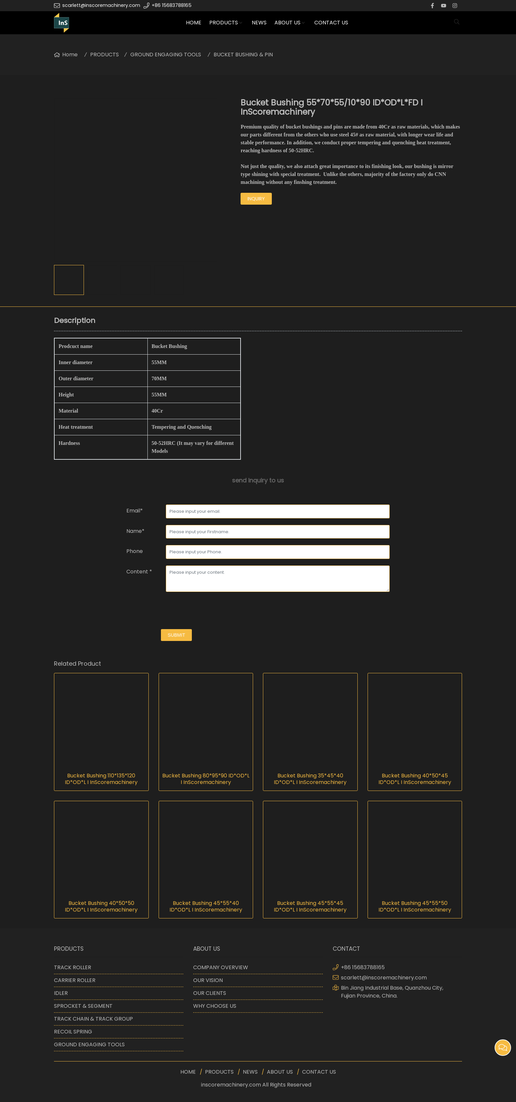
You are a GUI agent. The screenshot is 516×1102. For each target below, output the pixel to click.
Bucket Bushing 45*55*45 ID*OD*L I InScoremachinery (310, 906)
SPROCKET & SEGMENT (83, 1006)
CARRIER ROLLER (74, 980)
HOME (193, 22)
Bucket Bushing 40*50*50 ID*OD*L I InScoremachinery (101, 906)
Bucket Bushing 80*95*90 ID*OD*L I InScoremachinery (205, 779)
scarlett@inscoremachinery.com (101, 5)
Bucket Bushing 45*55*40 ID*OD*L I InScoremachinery (205, 906)
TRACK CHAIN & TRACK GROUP (93, 1019)
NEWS (259, 22)
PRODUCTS (223, 22)
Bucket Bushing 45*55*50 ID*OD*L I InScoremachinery (414, 906)
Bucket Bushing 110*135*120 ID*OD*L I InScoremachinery (101, 779)
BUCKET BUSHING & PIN (243, 54)
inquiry (256, 198)
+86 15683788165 (172, 5)
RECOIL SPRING (73, 1031)
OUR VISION (208, 980)
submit (176, 635)
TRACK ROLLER (72, 967)
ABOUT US (287, 22)
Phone (134, 551)
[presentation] (176, 611)
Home (70, 54)
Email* (134, 510)
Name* (135, 531)
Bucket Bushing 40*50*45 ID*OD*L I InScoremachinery (414, 779)
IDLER (61, 993)
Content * (139, 571)
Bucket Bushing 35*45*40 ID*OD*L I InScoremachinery (310, 779)
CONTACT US (331, 22)
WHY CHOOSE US (214, 1006)
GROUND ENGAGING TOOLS (165, 54)
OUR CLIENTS (209, 993)
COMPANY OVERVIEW (220, 967)
